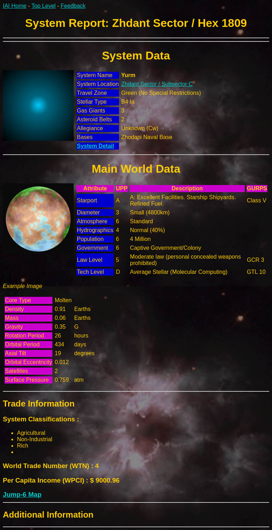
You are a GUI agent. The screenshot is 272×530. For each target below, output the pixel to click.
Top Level (44, 6)
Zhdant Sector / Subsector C (157, 84)
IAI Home (15, 6)
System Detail (95, 146)
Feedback (73, 6)
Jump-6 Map (22, 494)
